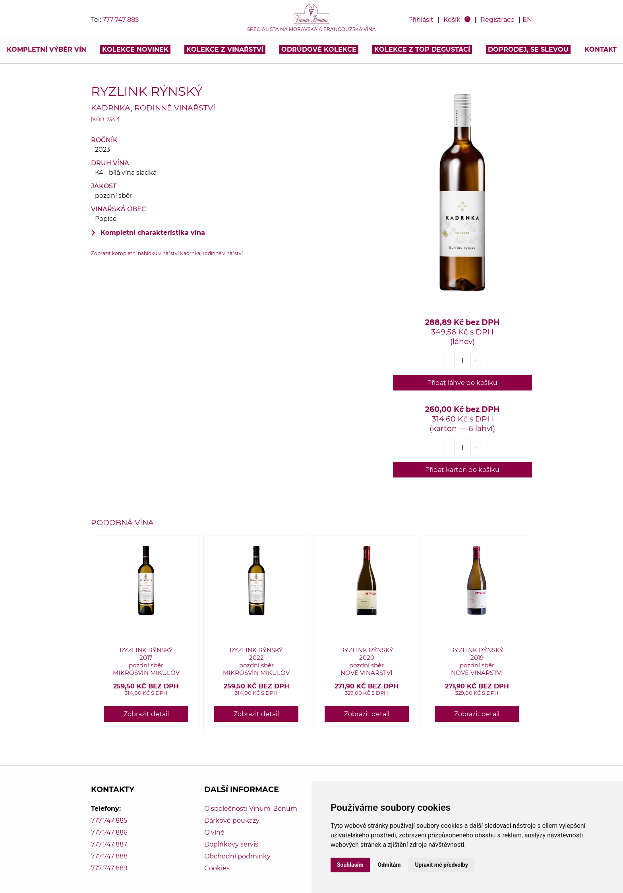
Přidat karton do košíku (462, 470)
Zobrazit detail (146, 714)
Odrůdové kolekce (318, 49)
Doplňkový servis (231, 844)
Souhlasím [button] (350, 865)
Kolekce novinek (135, 49)
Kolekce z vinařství (224, 49)
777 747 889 (109, 868)
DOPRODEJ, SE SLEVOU (528, 49)
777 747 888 (109, 856)
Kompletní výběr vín (46, 49)
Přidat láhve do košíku (462, 383)
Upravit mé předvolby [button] (441, 865)
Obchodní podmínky (237, 856)
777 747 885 (121, 19)
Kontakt (600, 49)
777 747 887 (109, 844)
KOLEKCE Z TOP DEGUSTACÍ (422, 49)
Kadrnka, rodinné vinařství (153, 107)
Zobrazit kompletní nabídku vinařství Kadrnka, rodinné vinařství (167, 253)
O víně (214, 832)
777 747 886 (109, 832)
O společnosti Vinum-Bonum (250, 808)
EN (527, 19)
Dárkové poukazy (231, 820)
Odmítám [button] (389, 865)
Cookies (217, 868)
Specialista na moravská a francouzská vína (311, 29)
